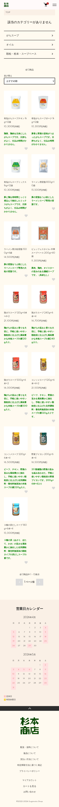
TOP (8, 12)
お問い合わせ (29, 792)
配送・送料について (29, 747)
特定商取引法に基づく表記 (29, 765)
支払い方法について (29, 759)
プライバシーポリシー (29, 771)
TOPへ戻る (29, 708)
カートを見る (29, 786)
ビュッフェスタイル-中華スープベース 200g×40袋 (43, 253)
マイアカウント (29, 780)
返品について (29, 753)
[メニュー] (54, 4)
